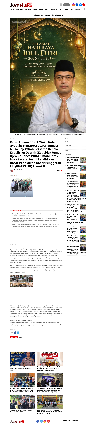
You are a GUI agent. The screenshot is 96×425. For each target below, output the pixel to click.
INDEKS (77, 9)
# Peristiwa (68, 148)
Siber (69, 420)
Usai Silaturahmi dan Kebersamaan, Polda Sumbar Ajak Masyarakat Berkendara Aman (22, 368)
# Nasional (68, 145)
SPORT (61, 9)
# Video (67, 151)
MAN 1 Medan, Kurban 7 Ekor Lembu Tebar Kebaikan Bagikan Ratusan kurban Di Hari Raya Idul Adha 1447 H (73, 239)
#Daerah (21, 337)
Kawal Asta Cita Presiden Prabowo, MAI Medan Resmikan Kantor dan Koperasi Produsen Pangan (73, 230)
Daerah (15, 138)
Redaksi (64, 420)
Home (11, 138)
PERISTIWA (19, 9)
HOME (12, 9)
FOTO (66, 9)
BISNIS (47, 9)
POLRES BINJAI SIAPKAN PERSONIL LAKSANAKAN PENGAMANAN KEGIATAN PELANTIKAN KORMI (49, 411)
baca (58, 170)
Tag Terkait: (14, 337)
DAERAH (35, 9)
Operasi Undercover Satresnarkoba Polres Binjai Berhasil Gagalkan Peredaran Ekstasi (73, 184)
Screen (66, 5)
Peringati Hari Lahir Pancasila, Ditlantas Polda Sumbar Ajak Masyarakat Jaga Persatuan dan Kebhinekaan (49, 368)
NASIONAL (28, 9)
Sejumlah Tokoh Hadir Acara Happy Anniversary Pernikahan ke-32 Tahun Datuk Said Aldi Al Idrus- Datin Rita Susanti (74, 208)
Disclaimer (75, 420)
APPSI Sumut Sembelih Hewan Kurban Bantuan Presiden (73, 167)
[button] (84, 8)
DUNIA (41, 9)
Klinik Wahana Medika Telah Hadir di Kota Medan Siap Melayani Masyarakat (73, 160)
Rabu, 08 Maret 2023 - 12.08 (19, 170)
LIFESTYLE (54, 9)
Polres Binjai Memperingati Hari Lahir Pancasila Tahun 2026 (21, 411)
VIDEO (71, 9)
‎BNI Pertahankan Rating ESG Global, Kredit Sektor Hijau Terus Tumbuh (72, 176)
